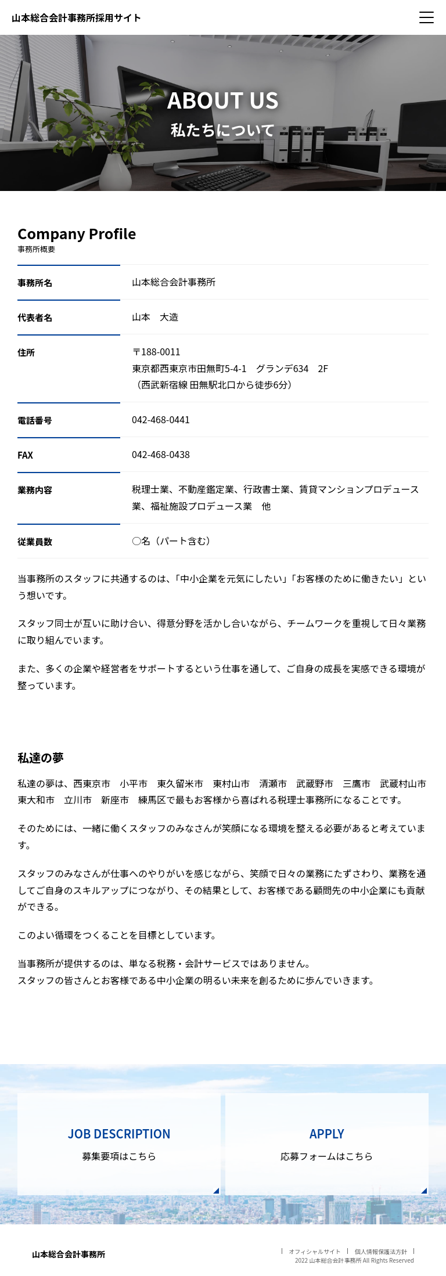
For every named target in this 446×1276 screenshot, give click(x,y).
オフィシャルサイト (315, 1251)
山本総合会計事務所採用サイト (77, 17)
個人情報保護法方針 (381, 1251)
